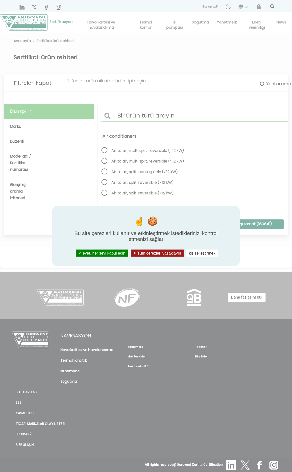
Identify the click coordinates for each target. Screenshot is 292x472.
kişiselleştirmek (202, 253)
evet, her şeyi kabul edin (101, 253)
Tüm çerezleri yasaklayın (157, 253)
